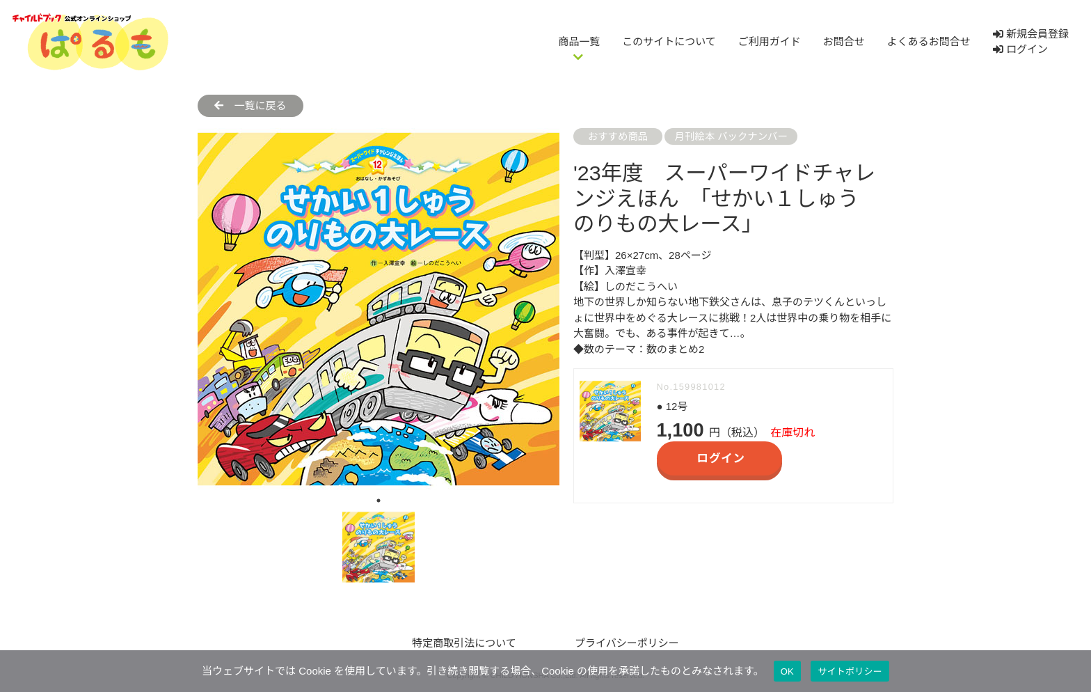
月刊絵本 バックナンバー (731, 136)
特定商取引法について (464, 643)
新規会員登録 (1031, 34)
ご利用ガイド (769, 41)
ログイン (1020, 49)
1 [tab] (378, 501)
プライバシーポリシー (627, 643)
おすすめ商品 (618, 136)
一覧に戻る (250, 105)
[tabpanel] (378, 309)
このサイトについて (669, 41)
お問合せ (844, 41)
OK (787, 671)
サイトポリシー (850, 671)
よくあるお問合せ (929, 41)
